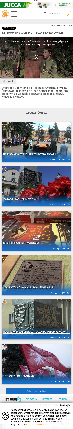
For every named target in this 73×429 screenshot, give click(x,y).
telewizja (5, 14)
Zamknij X (65, 405)
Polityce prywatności (36, 424)
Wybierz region (53, 13)
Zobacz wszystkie (36, 391)
